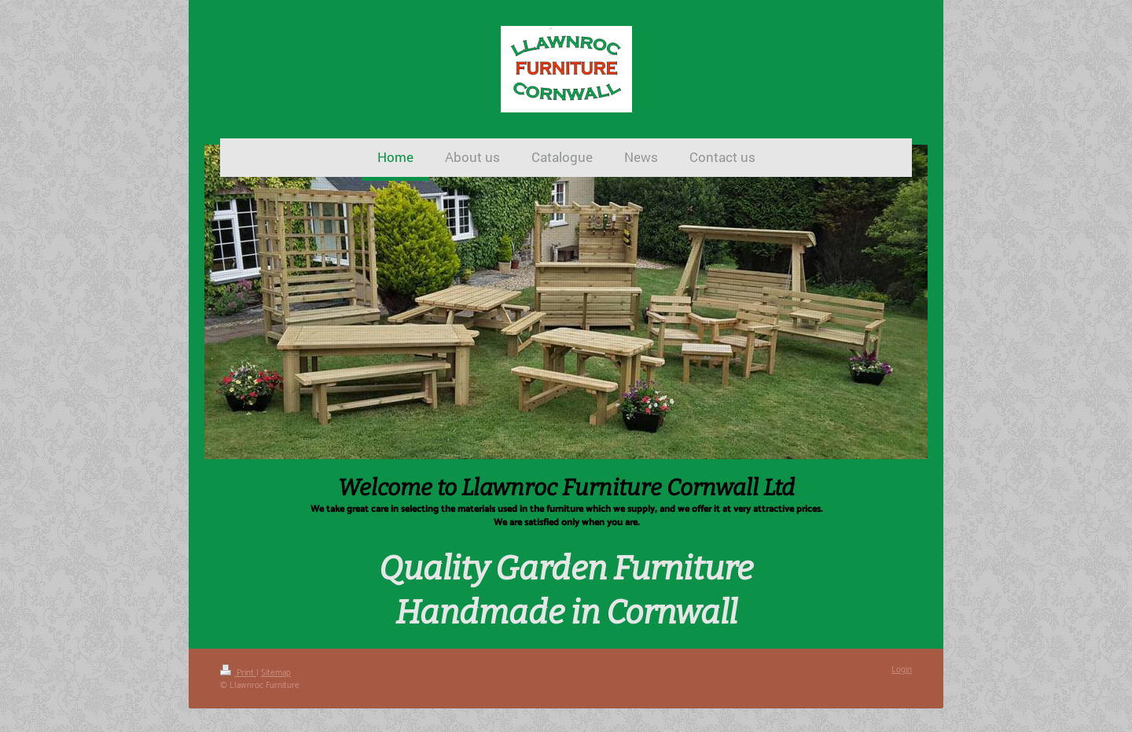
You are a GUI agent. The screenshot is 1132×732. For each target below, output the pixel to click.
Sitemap (276, 673)
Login (901, 670)
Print (238, 673)
